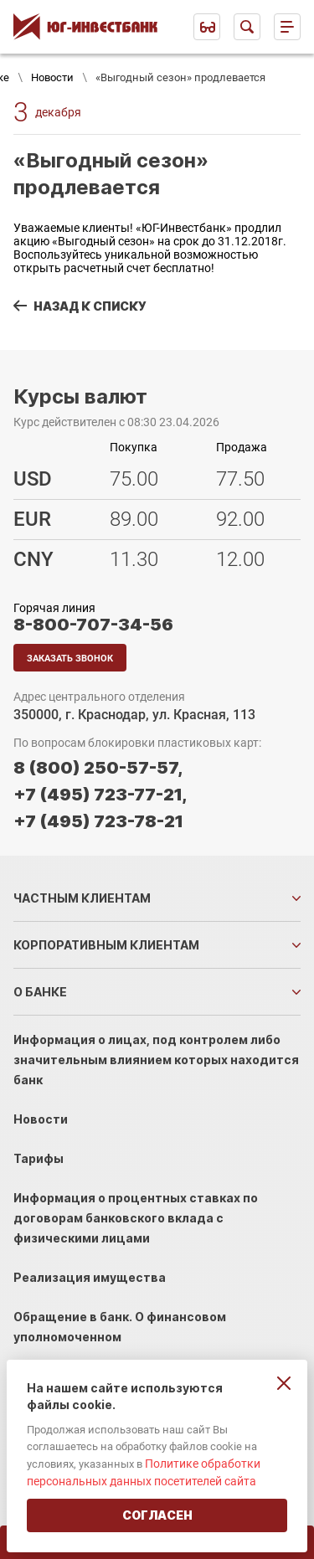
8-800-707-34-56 (93, 625)
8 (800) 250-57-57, (98, 768)
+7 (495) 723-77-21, (100, 795)
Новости (52, 77)
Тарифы (38, 1158)
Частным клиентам (82, 898)
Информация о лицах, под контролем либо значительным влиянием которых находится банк (156, 1059)
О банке (40, 992)
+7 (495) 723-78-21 (98, 821)
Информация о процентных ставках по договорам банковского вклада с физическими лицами (135, 1218)
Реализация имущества (89, 1277)
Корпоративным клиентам (106, 945)
